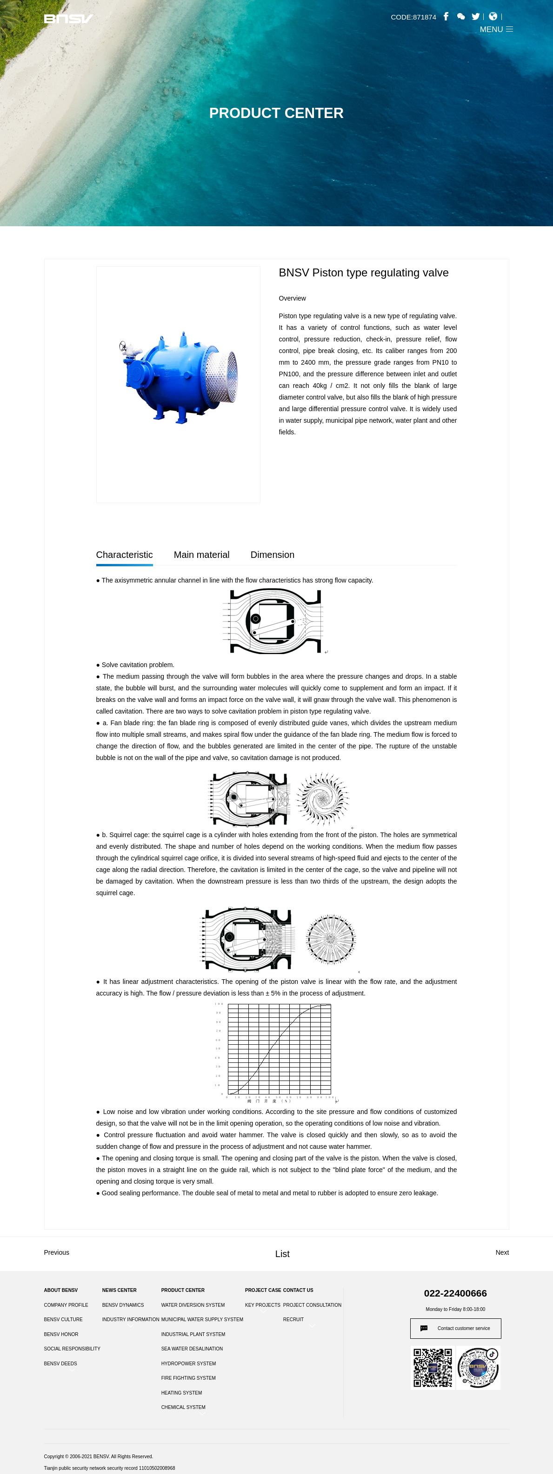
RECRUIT (293, 1319)
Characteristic (124, 555)
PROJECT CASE (263, 1290)
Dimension (272, 555)
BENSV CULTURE (63, 1319)
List (282, 1254)
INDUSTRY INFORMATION (131, 1319)
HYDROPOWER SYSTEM (188, 1363)
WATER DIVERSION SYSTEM (193, 1305)
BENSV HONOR (61, 1334)
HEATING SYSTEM (181, 1392)
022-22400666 (455, 1293)
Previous (56, 1252)
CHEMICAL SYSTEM (183, 1407)
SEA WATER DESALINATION (192, 1348)
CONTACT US (298, 1290)
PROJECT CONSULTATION (312, 1305)
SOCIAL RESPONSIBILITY (72, 1348)
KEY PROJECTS (262, 1305)
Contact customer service (464, 1328)
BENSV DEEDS (60, 1363)
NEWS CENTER (119, 1290)
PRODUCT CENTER (183, 1290)
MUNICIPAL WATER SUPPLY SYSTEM (202, 1319)
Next (502, 1252)
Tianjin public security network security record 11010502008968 (109, 1468)
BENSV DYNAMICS (123, 1305)
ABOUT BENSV (61, 1290)
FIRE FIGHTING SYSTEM (188, 1378)
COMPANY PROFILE (66, 1305)
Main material (202, 555)
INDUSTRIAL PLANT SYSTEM (193, 1334)
